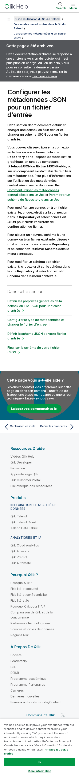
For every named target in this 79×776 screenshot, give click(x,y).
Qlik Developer (21, 462)
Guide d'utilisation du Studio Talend (37, 19)
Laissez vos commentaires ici (34, 409)
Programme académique (29, 678)
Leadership (19, 661)
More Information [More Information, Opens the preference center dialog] (39, 771)
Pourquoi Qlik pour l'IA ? (28, 606)
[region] (39, 747)
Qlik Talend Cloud (23, 522)
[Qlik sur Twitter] (63, 715)
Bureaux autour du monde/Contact (36, 702)
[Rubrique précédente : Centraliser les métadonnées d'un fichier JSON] (21, 427)
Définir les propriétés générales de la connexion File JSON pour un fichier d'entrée (34, 306)
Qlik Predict (19, 557)
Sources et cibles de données (32, 629)
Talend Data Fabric (24, 528)
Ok (39, 762)
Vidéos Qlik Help (23, 456)
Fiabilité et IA (20, 600)
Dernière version (44, 76)
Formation (18, 468)
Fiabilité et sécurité (24, 588)
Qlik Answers (20, 551)
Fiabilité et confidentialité (29, 594)
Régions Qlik (20, 635)
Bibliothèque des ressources (31, 486)
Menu (73, 8)
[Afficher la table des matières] (8, 19)
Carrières (17, 690)
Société (16, 655)
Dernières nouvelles (25, 696)
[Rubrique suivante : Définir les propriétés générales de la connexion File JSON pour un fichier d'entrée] (58, 427)
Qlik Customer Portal (25, 480)
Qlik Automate (21, 563)
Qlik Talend (19, 516)
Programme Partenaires (28, 684)
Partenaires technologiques (31, 623)
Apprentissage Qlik (24, 474)
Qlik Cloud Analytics (25, 545)
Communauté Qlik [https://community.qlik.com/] (40, 715)
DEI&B (15, 672)
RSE (13, 667)
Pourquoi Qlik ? (21, 583)
